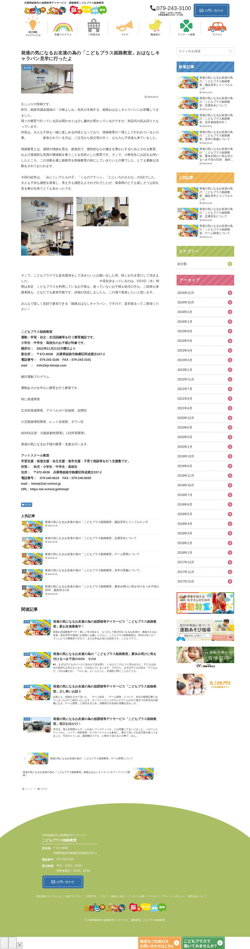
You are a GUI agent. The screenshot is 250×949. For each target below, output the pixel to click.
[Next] (12, 942)
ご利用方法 (90, 895)
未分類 (26, 504)
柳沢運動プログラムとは (49, 895)
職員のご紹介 (118, 895)
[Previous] (4, 942)
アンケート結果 (137, 895)
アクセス (153, 895)
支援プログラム (73, 895)
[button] (230, 51)
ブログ (103, 895)
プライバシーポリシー (173, 895)
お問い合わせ (212, 11)
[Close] (20, 945)
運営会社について (197, 895)
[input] (205, 51)
